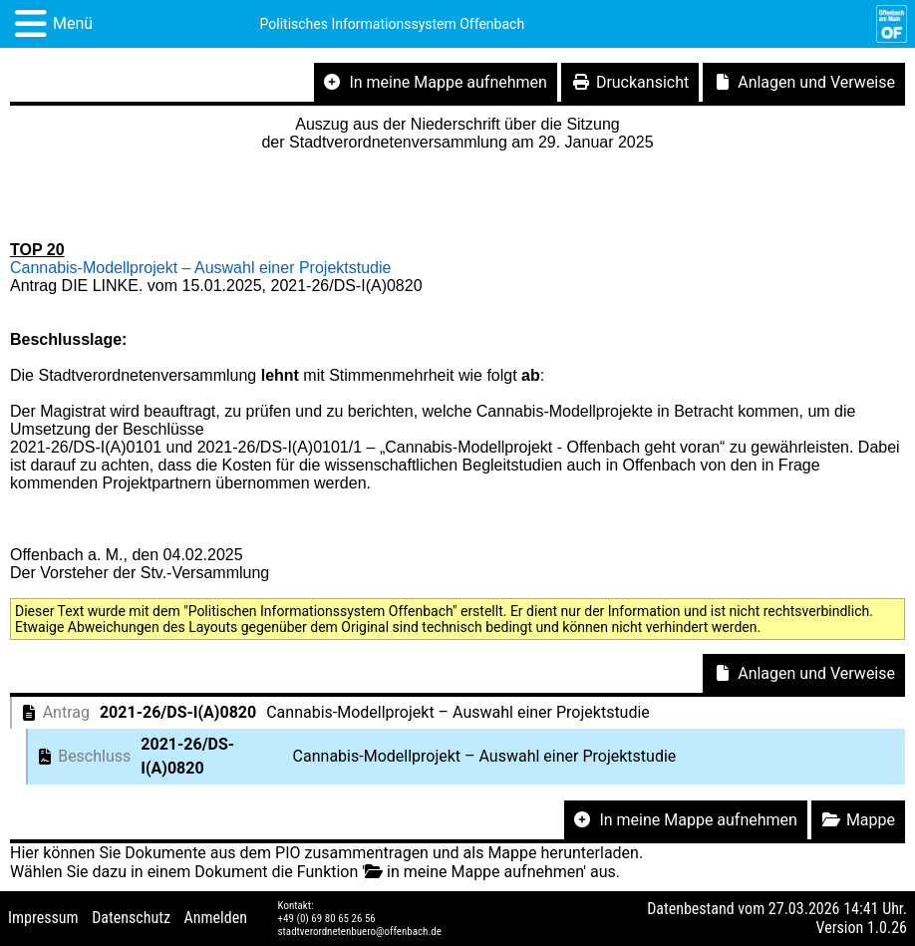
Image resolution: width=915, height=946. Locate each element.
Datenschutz (131, 917)
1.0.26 (887, 927)
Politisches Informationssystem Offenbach (392, 24)
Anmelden (215, 917)
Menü (73, 23)
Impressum (43, 917)
